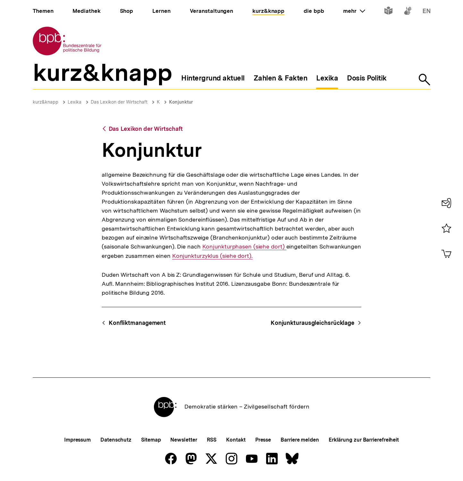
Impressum (77, 440)
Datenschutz (115, 440)
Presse (263, 440)
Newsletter (183, 440)
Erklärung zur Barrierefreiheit (364, 440)
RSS (212, 440)
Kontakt (235, 440)
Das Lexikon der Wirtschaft (119, 102)
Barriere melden (300, 440)
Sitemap (151, 440)
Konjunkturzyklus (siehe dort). (212, 255)
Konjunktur (181, 102)
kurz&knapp (45, 102)
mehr (354, 11)
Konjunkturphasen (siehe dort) (244, 246)
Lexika (74, 102)
